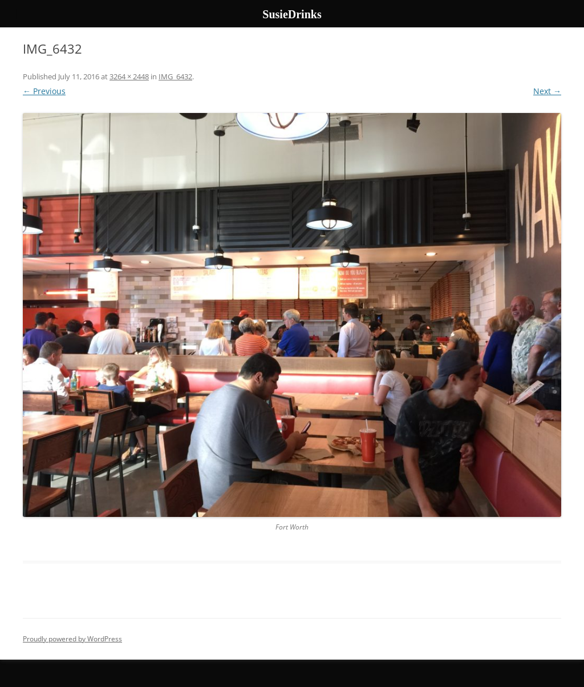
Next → (547, 91)
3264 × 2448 (129, 76)
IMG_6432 (175, 76)
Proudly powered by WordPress (72, 639)
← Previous (44, 91)
